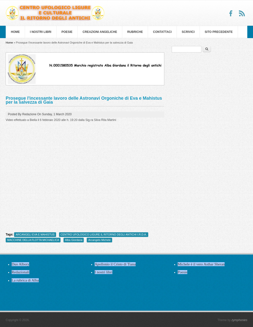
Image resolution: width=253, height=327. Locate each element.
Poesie (67, 32)
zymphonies (239, 320)
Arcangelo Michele (99, 239)
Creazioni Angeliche (100, 32)
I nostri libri (40, 32)
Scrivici (188, 32)
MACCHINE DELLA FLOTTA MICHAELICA (33, 239)
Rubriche (135, 32)
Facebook (231, 13)
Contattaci (162, 32)
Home (15, 32)
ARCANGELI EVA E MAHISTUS (35, 234)
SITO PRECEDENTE (219, 32)
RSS (242, 13)
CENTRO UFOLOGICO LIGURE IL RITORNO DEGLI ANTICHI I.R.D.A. (104, 234)
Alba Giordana (73, 239)
